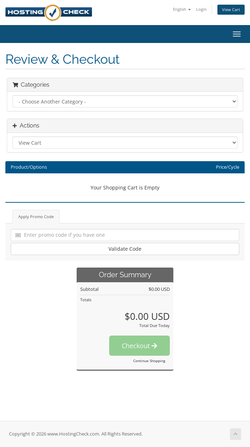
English (182, 9)
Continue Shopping (149, 360)
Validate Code (125, 248)
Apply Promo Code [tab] (36, 216)
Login (201, 9)
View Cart (231, 9)
